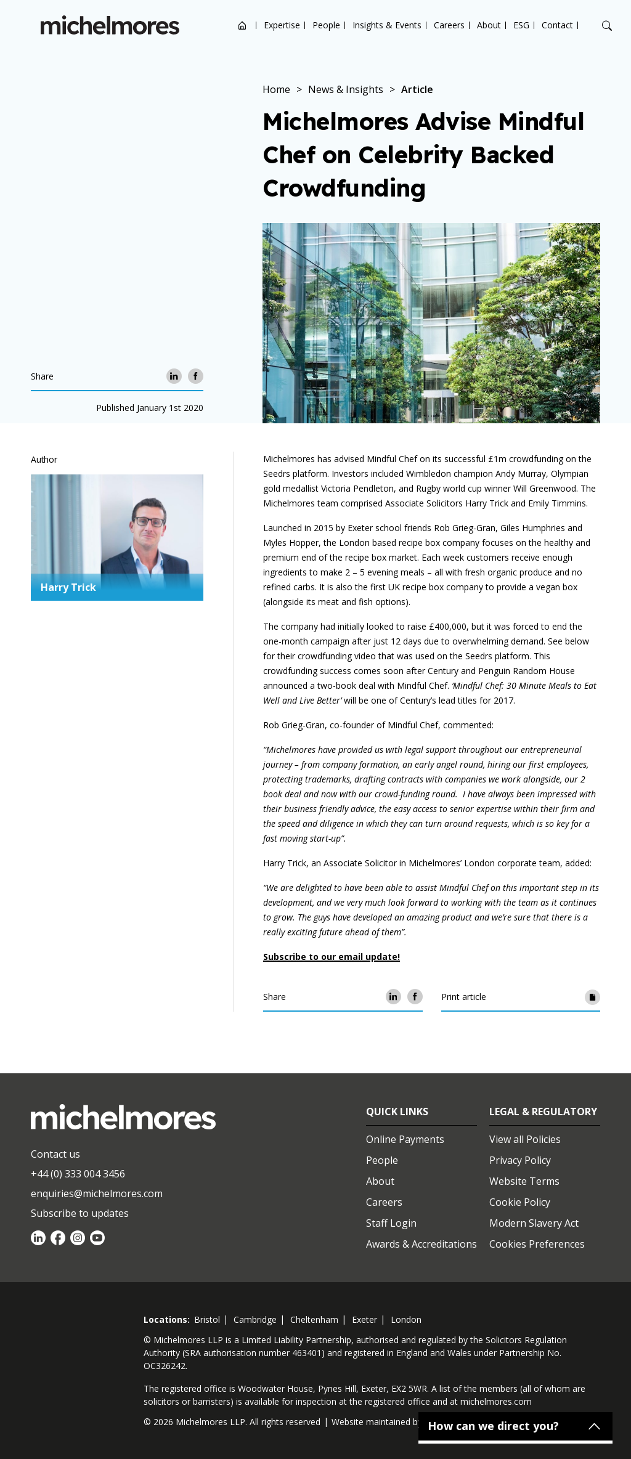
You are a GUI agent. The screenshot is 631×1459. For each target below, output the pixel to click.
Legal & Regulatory (543, 1111)
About (489, 25)
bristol (207, 1319)
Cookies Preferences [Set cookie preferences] (537, 1244)
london (406, 1319)
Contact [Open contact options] (557, 25)
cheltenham (314, 1319)
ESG (521, 25)
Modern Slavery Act (534, 1223)
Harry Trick (68, 587)
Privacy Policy (520, 1160)
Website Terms (524, 1181)
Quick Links (397, 1111)
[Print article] (592, 996)
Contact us (55, 1154)
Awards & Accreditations (421, 1244)
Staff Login (391, 1223)
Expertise (282, 25)
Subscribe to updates (80, 1213)
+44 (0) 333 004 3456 (78, 1174)
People (326, 25)
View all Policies (525, 1139)
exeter (364, 1319)
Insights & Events (386, 25)
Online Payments (405, 1139)
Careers (449, 25)
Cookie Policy (519, 1202)
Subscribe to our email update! (331, 956)
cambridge (255, 1319)
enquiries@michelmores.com (97, 1193)
